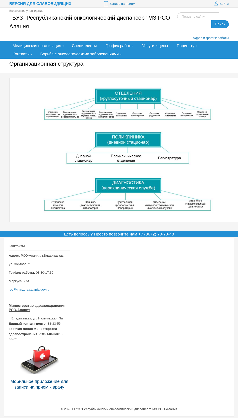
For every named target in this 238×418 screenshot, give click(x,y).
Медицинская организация (37, 46)
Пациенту (186, 46)
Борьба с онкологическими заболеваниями (79, 54)
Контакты (21, 54)
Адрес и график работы (211, 38)
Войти (221, 3)
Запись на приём (119, 3)
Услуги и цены (155, 46)
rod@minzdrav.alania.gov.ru (29, 289)
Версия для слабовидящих (40, 4)
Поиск (220, 24)
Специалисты (84, 46)
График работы (120, 46)
